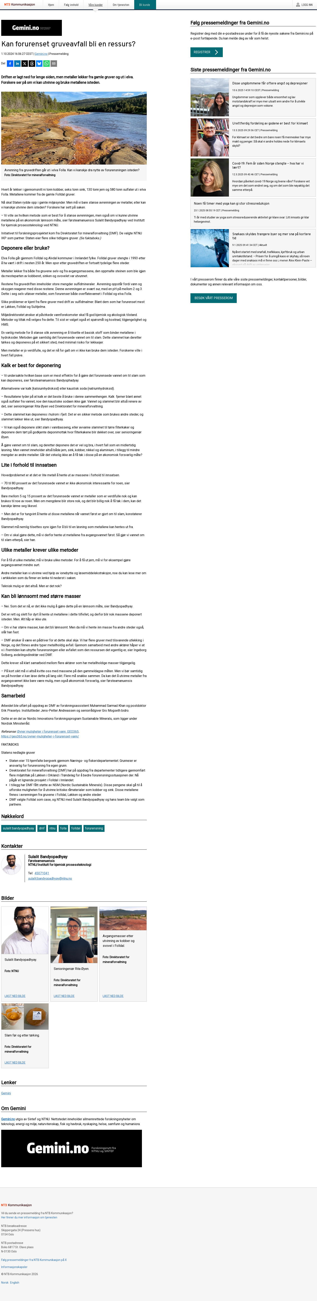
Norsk (4, 1282)
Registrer (207, 52)
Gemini (6, 1093)
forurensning (94, 828)
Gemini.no (41, 53)
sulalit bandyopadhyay (18, 828)
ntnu (52, 828)
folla (63, 828)
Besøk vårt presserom (213, 298)
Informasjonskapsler (14, 1267)
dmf (42, 828)
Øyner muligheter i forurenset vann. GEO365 (48, 731)
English (14, 1282)
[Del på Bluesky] (39, 64)
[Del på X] (24, 64)
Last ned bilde (15, 996)
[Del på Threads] (32, 64)
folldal (75, 828)
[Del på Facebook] (10, 64)
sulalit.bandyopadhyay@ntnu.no (50, 878)
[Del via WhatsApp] (46, 64)
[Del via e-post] (54, 64)
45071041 (42, 873)
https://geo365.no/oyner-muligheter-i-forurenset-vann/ (40, 736)
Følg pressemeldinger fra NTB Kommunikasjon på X (34, 1260)
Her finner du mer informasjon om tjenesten (29, 1217)
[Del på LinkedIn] (17, 64)
